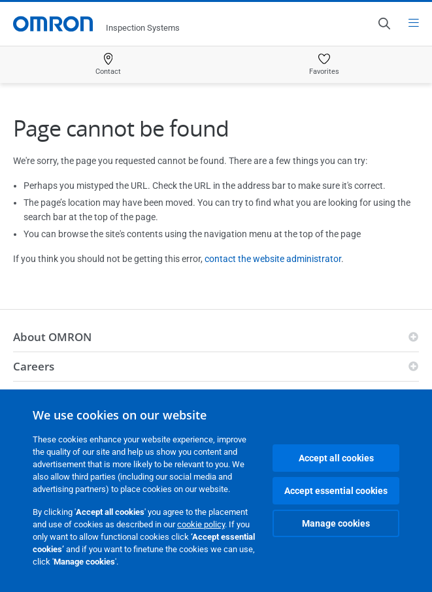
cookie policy (201, 524)
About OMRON (52, 336)
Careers (33, 366)
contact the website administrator (273, 259)
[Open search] (383, 23)
